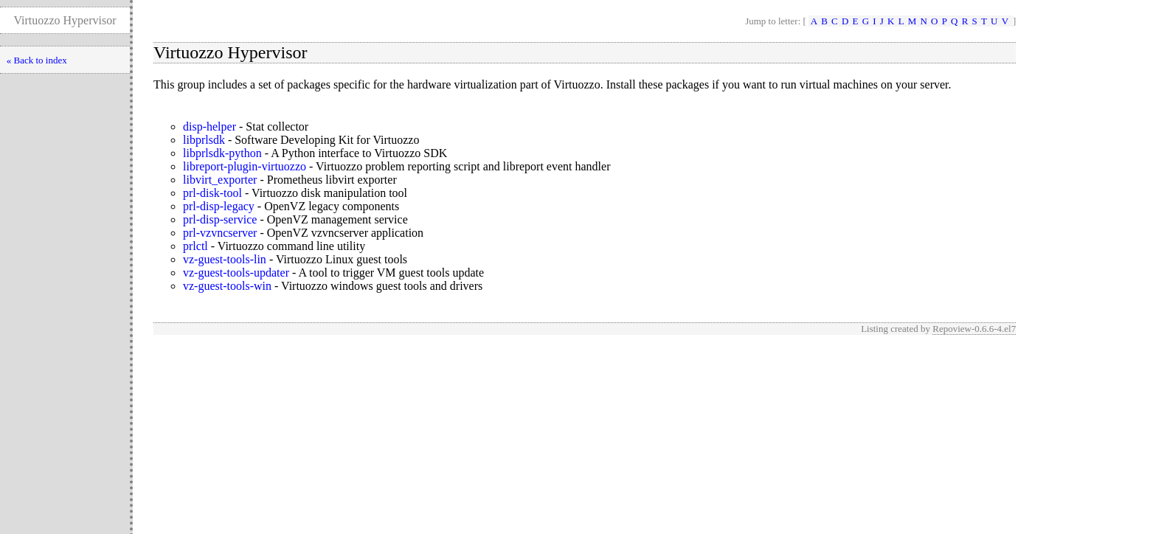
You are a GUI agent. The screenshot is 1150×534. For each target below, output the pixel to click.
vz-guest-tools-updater (236, 272)
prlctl (195, 246)
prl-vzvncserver (220, 232)
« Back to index (37, 60)
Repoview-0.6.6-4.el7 (974, 328)
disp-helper (209, 126)
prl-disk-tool (212, 193)
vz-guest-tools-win (227, 286)
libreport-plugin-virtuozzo (244, 166)
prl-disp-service (220, 219)
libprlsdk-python (222, 153)
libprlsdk (204, 140)
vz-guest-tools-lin (224, 259)
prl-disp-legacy (218, 206)
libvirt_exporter (220, 179)
